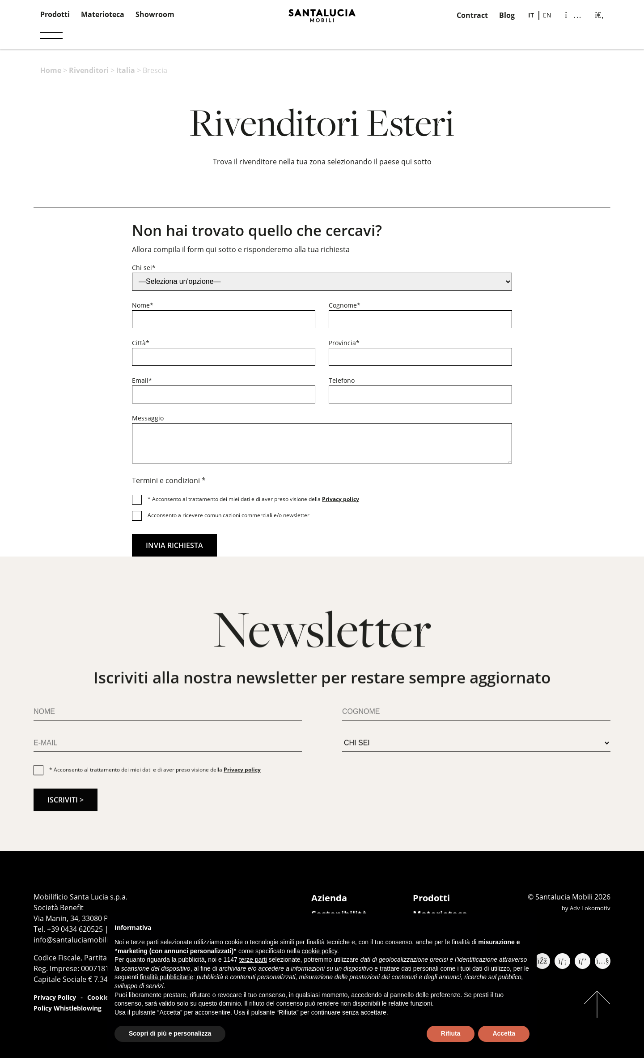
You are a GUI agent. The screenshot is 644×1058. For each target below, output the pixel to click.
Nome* (142, 305)
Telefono (342, 380)
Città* (140, 342)
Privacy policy (340, 499)
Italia (125, 70)
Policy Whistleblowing (68, 1008)
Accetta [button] (503, 1033)
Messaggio (148, 418)
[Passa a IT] (531, 15)
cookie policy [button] (319, 951)
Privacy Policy (55, 997)
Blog (507, 15)
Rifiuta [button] (451, 1033)
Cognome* (344, 305)
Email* (142, 380)
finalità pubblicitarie (166, 977)
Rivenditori (89, 70)
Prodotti (55, 14)
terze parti (253, 959)
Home (50, 70)
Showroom (155, 14)
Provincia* (344, 342)
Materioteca (102, 14)
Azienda (329, 898)
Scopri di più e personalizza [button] (170, 1033)
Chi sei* (144, 267)
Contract (472, 15)
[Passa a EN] (547, 15)
